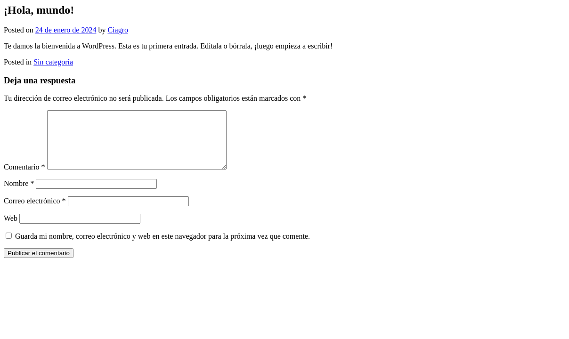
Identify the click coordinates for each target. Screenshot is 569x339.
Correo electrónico (35, 212)
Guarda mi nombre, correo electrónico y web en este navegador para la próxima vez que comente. (162, 247)
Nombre (19, 195)
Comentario (24, 178)
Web (10, 230)
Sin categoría (53, 62)
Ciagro (117, 30)
